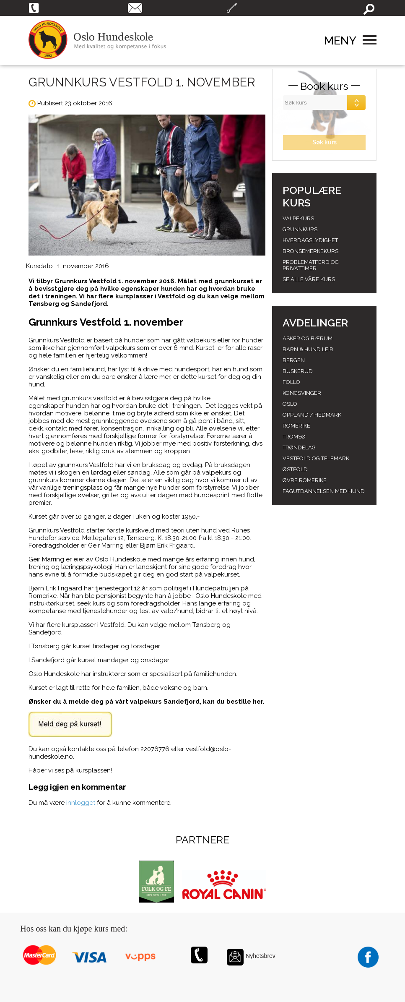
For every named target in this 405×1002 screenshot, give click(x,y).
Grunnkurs (300, 229)
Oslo (290, 404)
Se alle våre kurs (309, 279)
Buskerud (298, 371)
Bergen (294, 360)
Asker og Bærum (307, 338)
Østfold (295, 469)
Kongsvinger (302, 393)
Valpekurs (298, 218)
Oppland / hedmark (312, 415)
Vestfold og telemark (316, 458)
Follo (291, 382)
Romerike (296, 426)
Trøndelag (299, 447)
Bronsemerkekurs (310, 251)
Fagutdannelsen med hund (324, 491)
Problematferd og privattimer (311, 265)
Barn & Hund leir (308, 349)
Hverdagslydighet (310, 240)
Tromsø (294, 436)
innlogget (80, 802)
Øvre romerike (305, 480)
